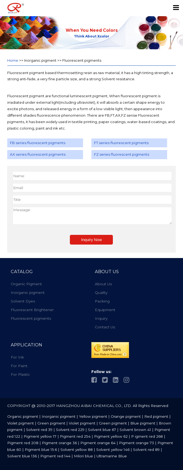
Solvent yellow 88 (76, 449)
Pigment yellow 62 (111, 436)
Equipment (105, 310)
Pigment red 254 (75, 436)
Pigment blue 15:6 (41, 449)
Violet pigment (21, 423)
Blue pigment (143, 423)
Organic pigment (22, 416)
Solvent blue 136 (22, 456)
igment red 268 (149, 436)
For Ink (17, 357)
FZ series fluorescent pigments (121, 154)
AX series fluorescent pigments (38, 154)
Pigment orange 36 (59, 443)
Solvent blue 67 (102, 429)
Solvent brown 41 (135, 429)
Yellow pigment (93, 416)
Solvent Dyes (23, 301)
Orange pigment (126, 416)
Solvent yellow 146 (113, 449)
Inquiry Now (91, 240)
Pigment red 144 (55, 456)
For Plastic (20, 374)
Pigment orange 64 (98, 443)
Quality (101, 292)
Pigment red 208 (22, 443)
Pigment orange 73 (136, 443)
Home (12, 60)
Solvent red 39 (39, 429)
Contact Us (105, 327)
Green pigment (51, 423)
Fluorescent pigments (31, 318)
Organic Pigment (26, 284)
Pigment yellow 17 (40, 436)
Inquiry (101, 318)
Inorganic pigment (28, 292)
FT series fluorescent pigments (121, 143)
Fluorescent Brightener (32, 310)
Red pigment (156, 416)
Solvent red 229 (70, 429)
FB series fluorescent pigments (37, 143)
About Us (103, 284)
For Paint (19, 366)
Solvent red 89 (146, 449)
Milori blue (83, 456)
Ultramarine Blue (111, 456)
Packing (102, 301)
